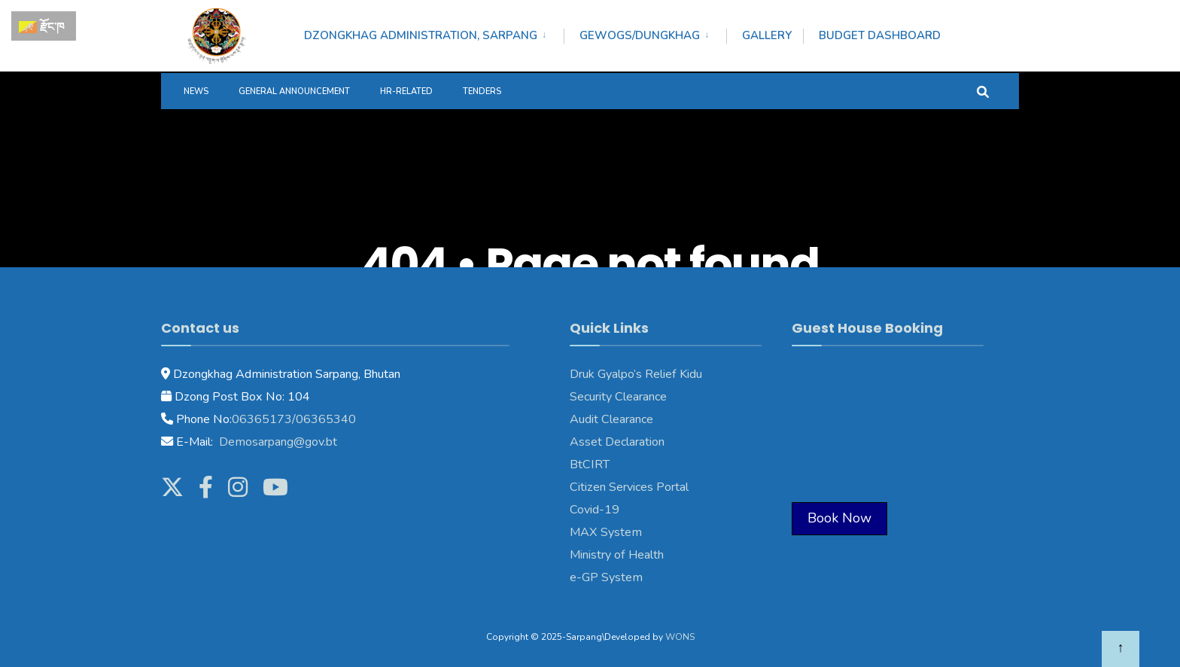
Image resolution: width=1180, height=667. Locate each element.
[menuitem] (434, 33)
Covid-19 (594, 509)
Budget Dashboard (880, 35)
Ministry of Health (617, 555)
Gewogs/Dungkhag (639, 35)
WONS (680, 637)
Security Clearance (618, 396)
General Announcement (294, 91)
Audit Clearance (611, 419)
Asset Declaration (617, 442)
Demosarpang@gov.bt (276, 442)
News (196, 91)
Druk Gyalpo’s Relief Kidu (636, 374)
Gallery (767, 35)
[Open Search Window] (982, 91)
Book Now (839, 518)
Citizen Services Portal (629, 487)
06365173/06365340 (294, 419)
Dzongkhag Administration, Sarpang (420, 35)
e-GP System (606, 577)
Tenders (482, 91)
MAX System (606, 532)
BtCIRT (590, 464)
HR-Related (406, 91)
